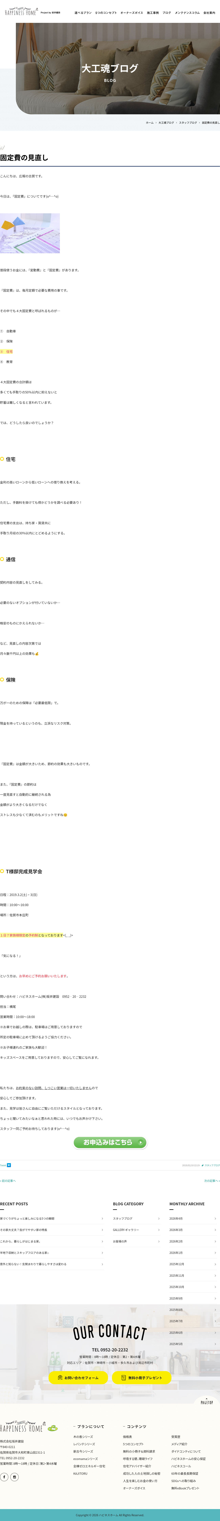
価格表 (127, 1437)
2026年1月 (176, 1253)
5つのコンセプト (133, 1444)
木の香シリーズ (83, 1437)
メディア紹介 (179, 1444)
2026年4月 (176, 1218)
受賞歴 (175, 1437)
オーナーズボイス (134, 1488)
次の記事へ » (212, 1181)
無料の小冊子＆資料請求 (139, 1451)
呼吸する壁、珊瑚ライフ (137, 1459)
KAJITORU (80, 1473)
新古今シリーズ (83, 1451)
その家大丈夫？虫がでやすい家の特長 (23, 1230)
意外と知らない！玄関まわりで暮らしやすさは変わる (33, 1264)
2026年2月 (176, 1241)
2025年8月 (176, 1310)
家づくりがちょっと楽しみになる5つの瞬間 (27, 1218)
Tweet (3, 1165)
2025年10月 (176, 1287)
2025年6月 (176, 1333)
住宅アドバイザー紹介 (137, 1466)
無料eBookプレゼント (185, 1488)
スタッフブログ (212, 1165)
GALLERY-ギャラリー (126, 1230)
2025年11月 (176, 1275)
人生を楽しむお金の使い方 (140, 1481)
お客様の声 (120, 1241)
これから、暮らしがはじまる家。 (21, 1241)
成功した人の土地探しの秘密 (142, 1473)
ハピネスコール (181, 1466)
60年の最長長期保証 (184, 1473)
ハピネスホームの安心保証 (188, 1459)
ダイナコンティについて (186, 1451)
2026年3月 (176, 1230)
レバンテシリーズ (84, 1444)
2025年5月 (176, 1344)
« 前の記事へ (8, 1181)
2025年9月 (176, 1298)
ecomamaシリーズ (85, 1459)
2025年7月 (176, 1321)
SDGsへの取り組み (183, 1481)
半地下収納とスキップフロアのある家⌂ (24, 1253)
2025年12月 (176, 1264)
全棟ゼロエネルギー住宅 (89, 1466)
